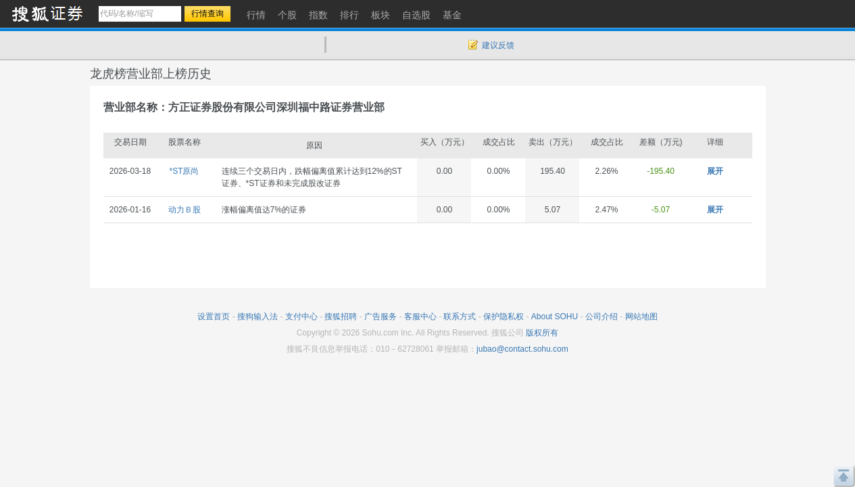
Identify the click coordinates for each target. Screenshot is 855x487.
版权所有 (542, 333)
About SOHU (554, 316)
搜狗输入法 (257, 316)
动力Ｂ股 (184, 209)
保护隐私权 (503, 316)
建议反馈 (498, 45)
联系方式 (459, 316)
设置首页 (213, 316)
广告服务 (380, 316)
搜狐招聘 (340, 316)
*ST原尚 (184, 171)
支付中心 (301, 316)
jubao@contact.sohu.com (522, 349)
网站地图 (641, 316)
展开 (715, 171)
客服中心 (420, 316)
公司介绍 (601, 316)
